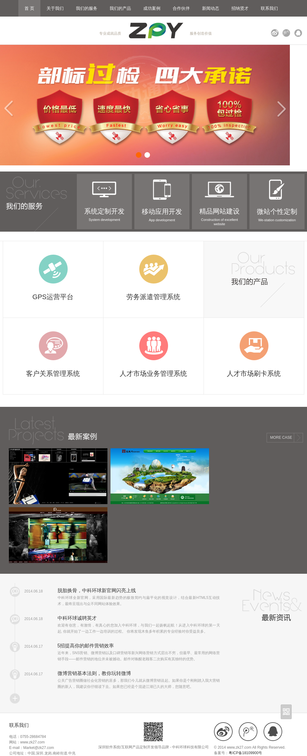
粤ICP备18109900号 (245, 753)
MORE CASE (281, 437)
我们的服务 (86, 8)
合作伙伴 (181, 8)
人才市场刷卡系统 (254, 373)
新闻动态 (210, 8)
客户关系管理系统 (53, 373)
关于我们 (55, 8)
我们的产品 (120, 8)
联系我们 (269, 8)
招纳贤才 (240, 8)
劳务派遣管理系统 (153, 297)
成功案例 (151, 8)
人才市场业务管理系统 (153, 373)
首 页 (29, 8)
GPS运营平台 (52, 297)
